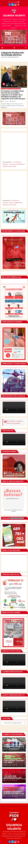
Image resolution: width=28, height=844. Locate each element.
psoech (12, 101)
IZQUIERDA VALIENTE (14, 15)
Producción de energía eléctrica (13, 88)
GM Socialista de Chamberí (9, 756)
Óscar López (10, 742)
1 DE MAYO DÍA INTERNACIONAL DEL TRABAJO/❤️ (13, 778)
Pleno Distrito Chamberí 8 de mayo (14, 761)
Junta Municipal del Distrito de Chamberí (12, 758)
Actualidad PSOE (7, 774)
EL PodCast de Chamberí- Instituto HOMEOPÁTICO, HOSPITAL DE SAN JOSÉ (13, 203)
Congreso (4, 88)
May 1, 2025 (8, 780)
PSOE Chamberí (16, 787)
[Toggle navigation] (14, 48)
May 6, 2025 (8, 764)
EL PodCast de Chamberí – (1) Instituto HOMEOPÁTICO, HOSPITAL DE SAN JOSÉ (14, 164)
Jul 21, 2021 (6, 101)
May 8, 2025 (8, 749)
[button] (25, 47)
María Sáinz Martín (8, 787)
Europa (5, 742)
